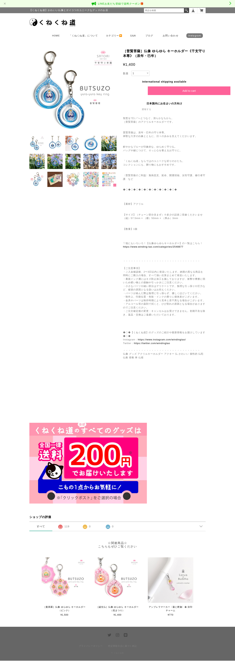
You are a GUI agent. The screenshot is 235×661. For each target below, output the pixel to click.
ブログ (149, 36)
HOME (56, 36)
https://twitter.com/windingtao (152, 343)
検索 (186, 10)
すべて (41, 526)
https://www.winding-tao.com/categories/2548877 (153, 247)
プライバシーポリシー (91, 646)
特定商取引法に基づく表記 (122, 646)
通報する (146, 109)
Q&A (133, 36)
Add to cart (189, 91)
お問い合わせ (170, 36)
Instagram (194, 36)
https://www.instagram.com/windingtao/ (162, 340)
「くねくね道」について (83, 36)
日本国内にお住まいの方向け (164, 103)
